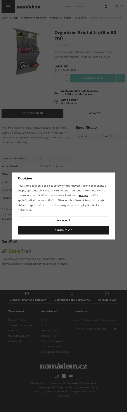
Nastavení (63, 220)
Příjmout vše (63, 230)
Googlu (84, 195)
